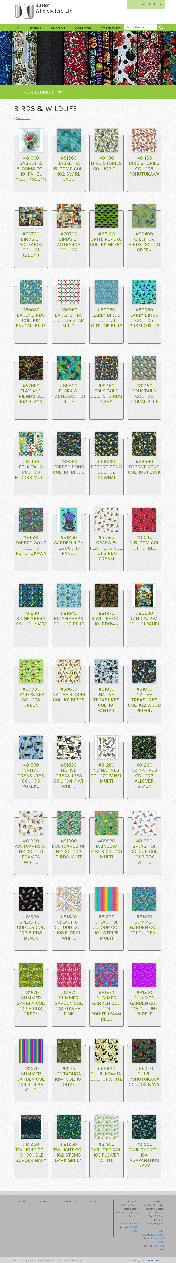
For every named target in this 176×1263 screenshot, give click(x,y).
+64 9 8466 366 (128, 1223)
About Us (58, 27)
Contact (92, 1201)
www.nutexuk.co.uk (153, 1234)
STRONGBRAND (153, 1260)
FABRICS (36, 27)
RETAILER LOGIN (147, 4)
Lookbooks (83, 27)
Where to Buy (111, 27)
